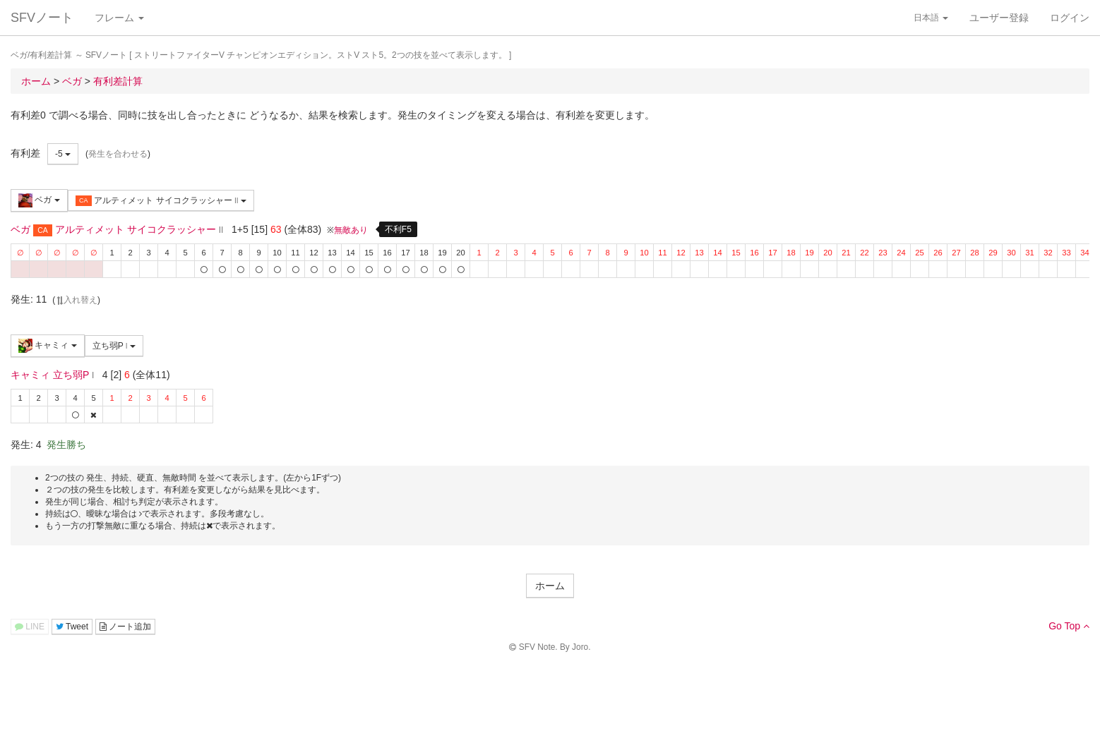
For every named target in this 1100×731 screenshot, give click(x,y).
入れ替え (76, 300)
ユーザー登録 (999, 17)
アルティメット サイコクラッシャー (161, 200)
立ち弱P (114, 346)
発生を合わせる (118, 154)
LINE (29, 627)
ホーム (550, 585)
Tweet (72, 627)
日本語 (931, 18)
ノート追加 (125, 627)
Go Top (1068, 626)
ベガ (39, 200)
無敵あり (351, 230)
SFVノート (42, 18)
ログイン (1069, 17)
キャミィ (47, 346)
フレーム (119, 17)
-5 (63, 154)
